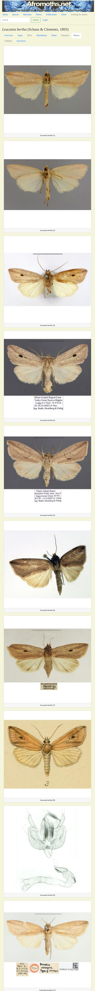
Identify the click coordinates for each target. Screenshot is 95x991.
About (63, 14)
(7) (47, 705)
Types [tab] (20, 35)
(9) (47, 895)
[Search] (15, 20)
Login (45, 20)
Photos (39, 14)
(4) (47, 420)
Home (5, 14)
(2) (47, 230)
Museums (27, 14)
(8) (47, 800)
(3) (47, 325)
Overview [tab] (8, 35)
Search (36, 20)
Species (15, 14)
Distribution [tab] (42, 35)
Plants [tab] (54, 35)
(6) (47, 610)
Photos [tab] (77, 35)
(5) (47, 515)
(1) (47, 135)
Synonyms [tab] (21, 41)
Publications (51, 14)
